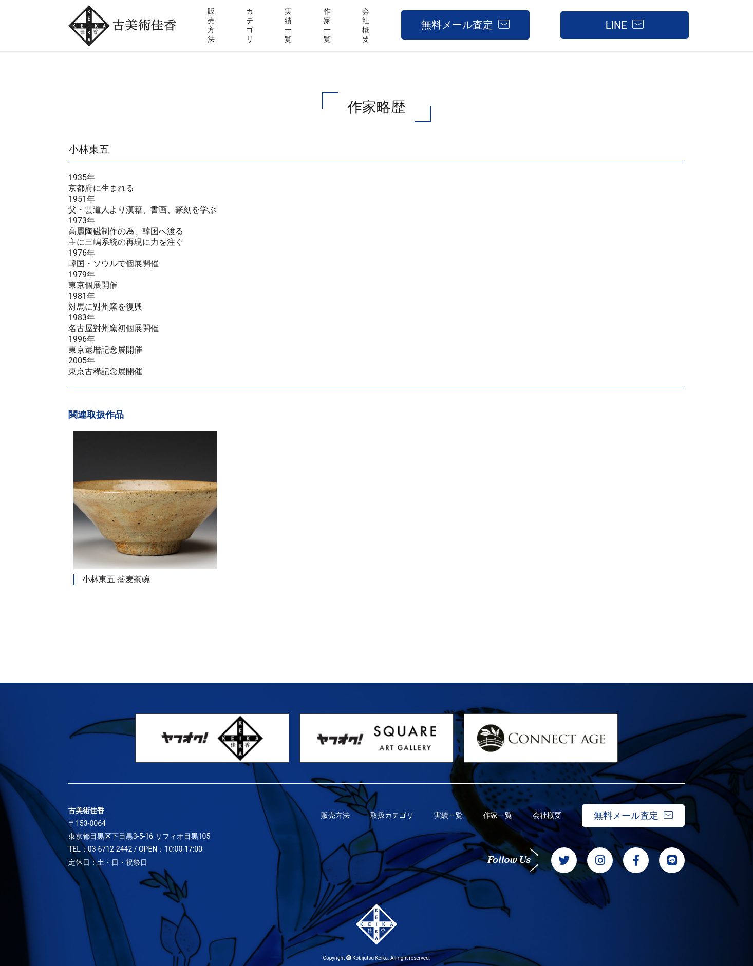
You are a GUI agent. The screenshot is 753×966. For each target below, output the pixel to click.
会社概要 (547, 815)
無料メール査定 (457, 24)
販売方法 (335, 815)
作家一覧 (497, 815)
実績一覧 (448, 815)
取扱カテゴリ (391, 815)
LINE (616, 25)
